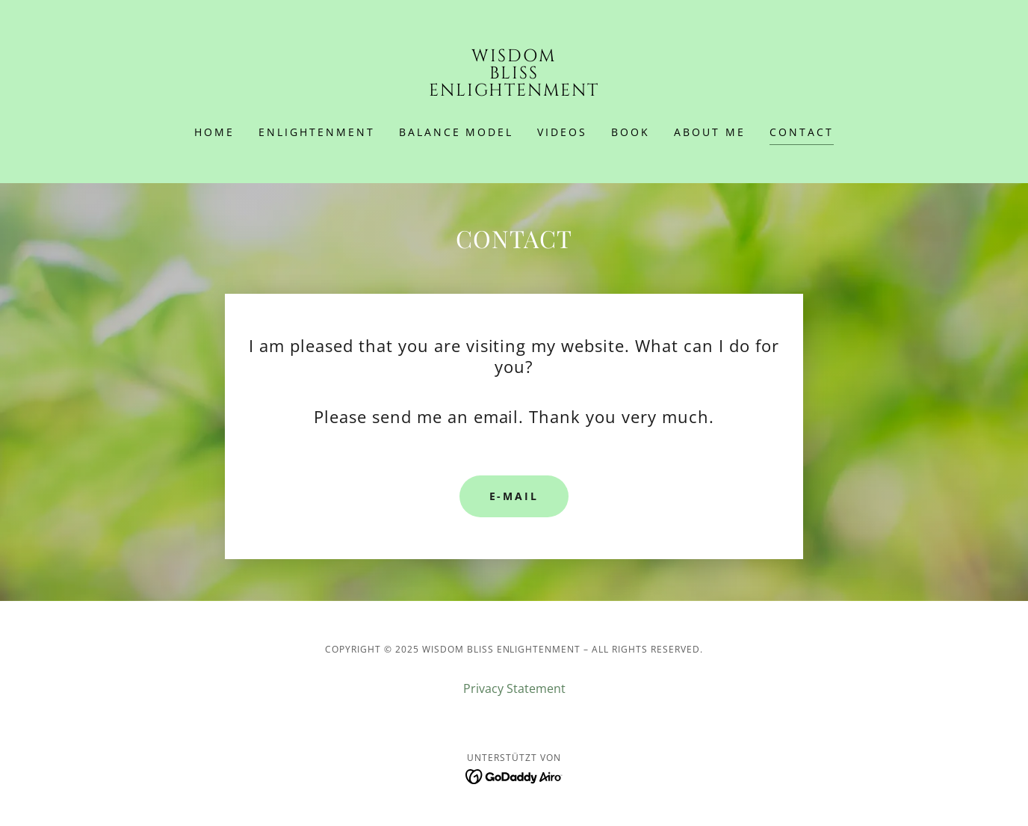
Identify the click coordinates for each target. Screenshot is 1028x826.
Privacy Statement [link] (514, 688)
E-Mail (514, 496)
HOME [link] (214, 132)
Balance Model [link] (456, 132)
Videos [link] (562, 132)
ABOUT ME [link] (710, 132)
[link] (514, 91)
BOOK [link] (630, 132)
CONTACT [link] (802, 132)
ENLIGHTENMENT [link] (316, 132)
